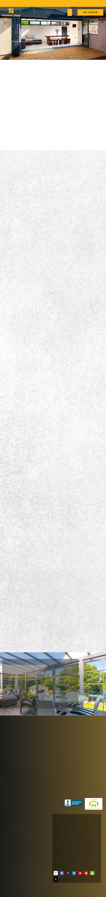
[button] (69, 12)
